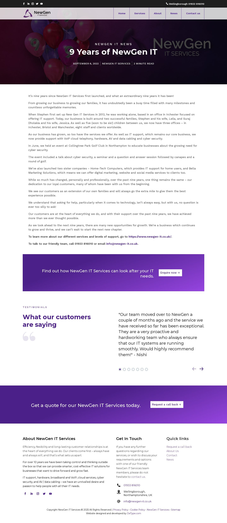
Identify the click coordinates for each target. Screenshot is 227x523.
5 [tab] (137, 390)
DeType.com (134, 513)
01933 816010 (132, 485)
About (158, 13)
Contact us (193, 13)
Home (121, 13)
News (174, 13)
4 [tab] (133, 390)
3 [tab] (128, 390)
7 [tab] (146, 390)
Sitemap (175, 509)
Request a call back (165, 417)
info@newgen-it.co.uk (137, 501)
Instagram (33, 4)
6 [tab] (142, 390)
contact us (138, 476)
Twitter (37, 4)
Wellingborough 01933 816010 (186, 4)
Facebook (24, 4)
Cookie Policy (137, 509)
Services (139, 13)
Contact (171, 455)
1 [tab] (120, 390)
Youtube (41, 4)
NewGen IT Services (158, 509)
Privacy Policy (120, 509)
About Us (172, 451)
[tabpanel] (161, 358)
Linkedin (28, 4)
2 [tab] (124, 390)
